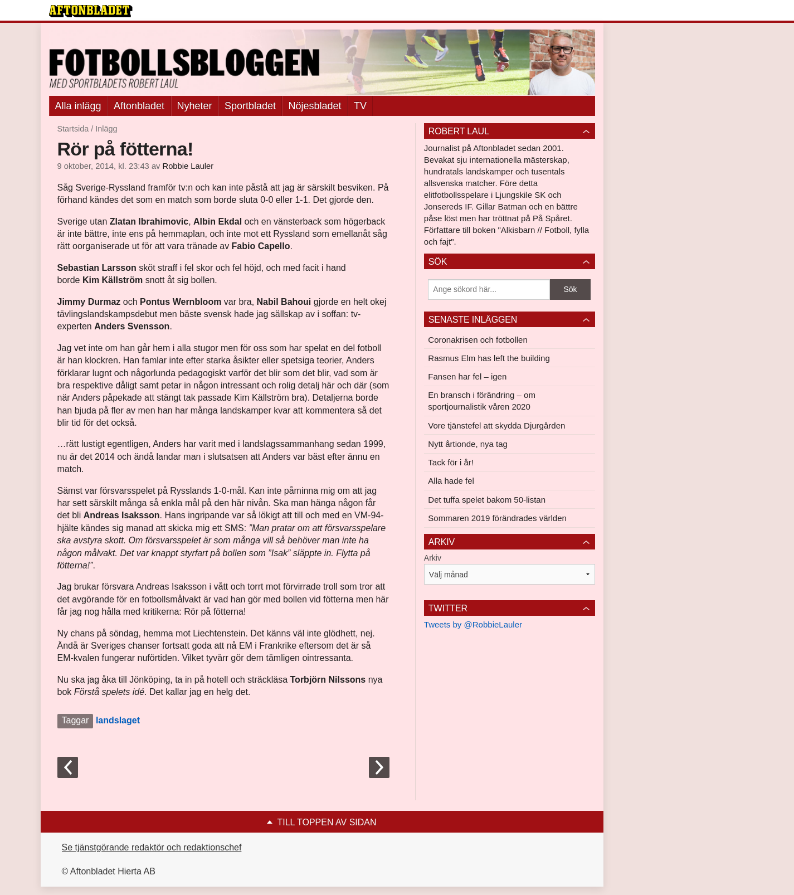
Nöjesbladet (315, 105)
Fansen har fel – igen (467, 376)
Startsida (73, 128)
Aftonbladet (139, 105)
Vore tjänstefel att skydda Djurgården (496, 425)
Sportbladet (250, 105)
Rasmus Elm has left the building (488, 358)
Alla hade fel (451, 480)
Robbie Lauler (188, 166)
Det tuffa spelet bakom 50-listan (486, 499)
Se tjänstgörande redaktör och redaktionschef (152, 847)
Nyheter (194, 105)
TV (360, 105)
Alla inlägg (78, 105)
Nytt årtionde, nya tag (468, 444)
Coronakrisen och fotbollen (477, 339)
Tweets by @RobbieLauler (473, 624)
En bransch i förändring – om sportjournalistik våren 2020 (481, 400)
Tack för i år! (451, 462)
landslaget (118, 720)
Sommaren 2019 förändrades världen (497, 518)
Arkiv (432, 557)
